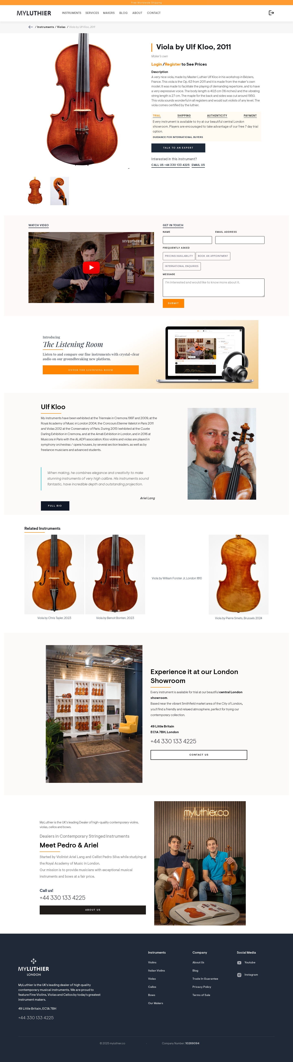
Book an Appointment (213, 256)
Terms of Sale (201, 995)
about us (93, 910)
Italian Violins (156, 970)
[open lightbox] (91, 267)
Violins (152, 962)
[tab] (158, 116)
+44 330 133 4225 (173, 742)
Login (156, 65)
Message (169, 274)
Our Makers (155, 1003)
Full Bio (55, 506)
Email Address (226, 232)
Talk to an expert (178, 148)
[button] (71, 13)
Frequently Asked (176, 248)
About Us (198, 962)
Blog (195, 970)
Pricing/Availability (179, 256)
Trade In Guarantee (205, 979)
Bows (151, 995)
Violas (61, 27)
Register (173, 65)
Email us (198, 165)
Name (166, 232)
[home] (34, 13)
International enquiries (182, 266)
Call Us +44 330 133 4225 (170, 165)
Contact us (199, 755)
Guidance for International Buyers (178, 137)
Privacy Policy (201, 987)
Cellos (152, 987)
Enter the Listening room (90, 369)
